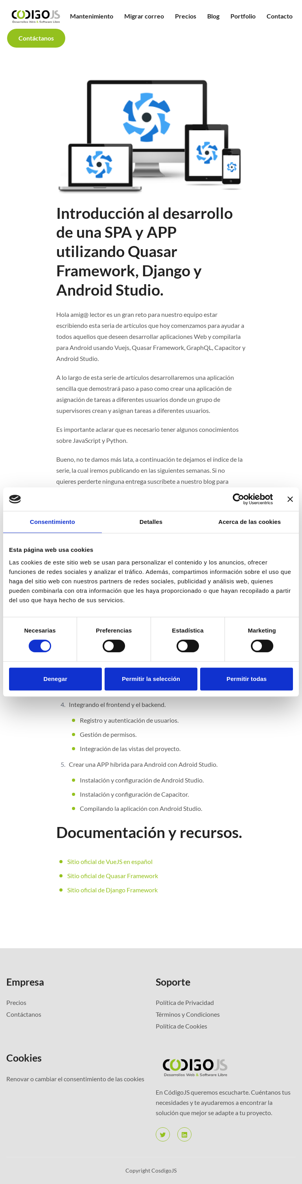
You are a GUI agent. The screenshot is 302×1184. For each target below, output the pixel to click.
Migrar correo (144, 16)
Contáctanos (36, 38)
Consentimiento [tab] (52, 521)
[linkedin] (184, 1134)
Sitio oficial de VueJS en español (110, 861)
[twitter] (163, 1134)
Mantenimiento (91, 16)
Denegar (55, 678)
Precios (185, 16)
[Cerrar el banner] (290, 499)
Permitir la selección (151, 678)
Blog (213, 16)
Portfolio (243, 16)
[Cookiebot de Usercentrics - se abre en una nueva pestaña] (238, 499)
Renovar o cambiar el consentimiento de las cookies (75, 1078)
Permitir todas (246, 678)
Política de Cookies (181, 1026)
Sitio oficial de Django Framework (112, 890)
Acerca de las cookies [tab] (249, 521)
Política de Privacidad (185, 1002)
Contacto (280, 16)
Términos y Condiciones (188, 1014)
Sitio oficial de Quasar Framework (112, 875)
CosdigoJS (164, 1170)
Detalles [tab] (151, 521)
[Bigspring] (226, 1067)
